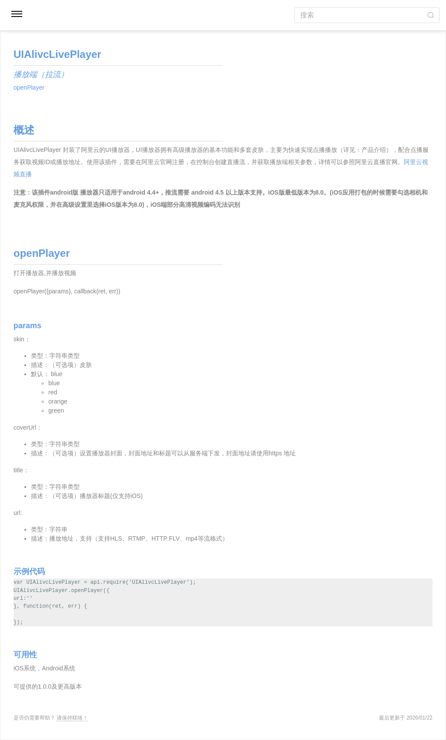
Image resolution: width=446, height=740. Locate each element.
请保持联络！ (72, 718)
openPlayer (29, 87)
